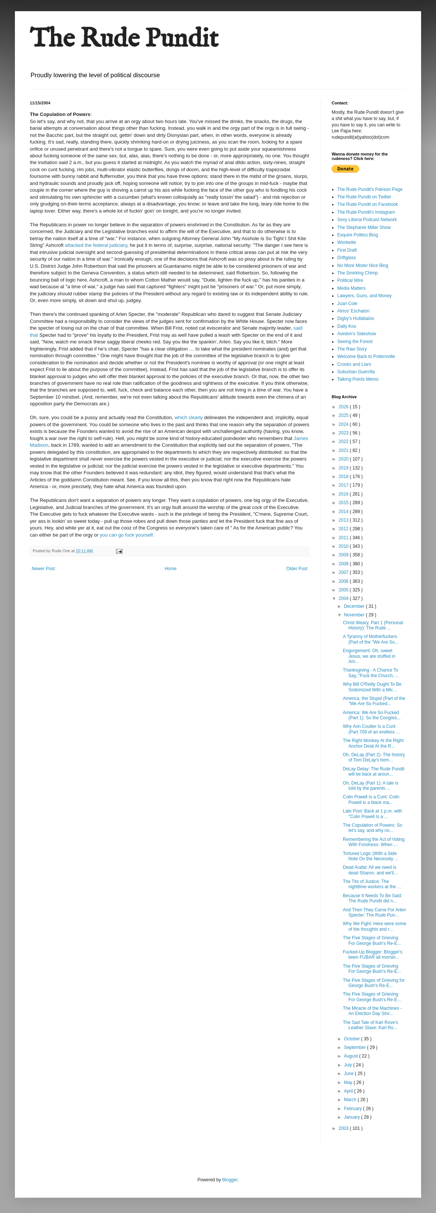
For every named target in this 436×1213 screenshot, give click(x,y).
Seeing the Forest (355, 341)
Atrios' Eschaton (353, 311)
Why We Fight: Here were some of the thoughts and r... (374, 926)
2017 (344, 485)
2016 (344, 494)
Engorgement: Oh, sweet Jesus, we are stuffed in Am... (369, 656)
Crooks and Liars (354, 364)
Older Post (296, 568)
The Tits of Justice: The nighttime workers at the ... (372, 884)
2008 (344, 563)
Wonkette (346, 242)
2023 (344, 433)
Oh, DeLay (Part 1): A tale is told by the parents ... (370, 785)
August (351, 1056)
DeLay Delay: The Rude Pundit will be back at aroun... (373, 771)
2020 (344, 459)
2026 (344, 406)
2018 (344, 476)
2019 (344, 468)
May (349, 1082)
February (353, 1108)
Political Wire (350, 280)
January (352, 1117)
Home (171, 568)
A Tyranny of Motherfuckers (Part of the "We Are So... (370, 639)
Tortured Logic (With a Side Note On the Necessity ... (370, 856)
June (349, 1073)
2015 (344, 502)
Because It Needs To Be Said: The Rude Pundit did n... (372, 898)
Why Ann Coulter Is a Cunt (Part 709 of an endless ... (371, 729)
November (355, 615)
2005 (344, 590)
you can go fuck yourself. (127, 535)
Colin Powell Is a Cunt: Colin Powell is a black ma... (371, 799)
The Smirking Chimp (357, 273)
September (355, 1047)
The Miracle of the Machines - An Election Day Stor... (372, 1011)
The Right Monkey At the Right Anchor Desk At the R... (373, 743)
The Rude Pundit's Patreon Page (369, 189)
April (349, 1091)
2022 (344, 441)
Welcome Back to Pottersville (366, 356)
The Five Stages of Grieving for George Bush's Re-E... (374, 983)
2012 (344, 528)
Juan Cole (347, 303)
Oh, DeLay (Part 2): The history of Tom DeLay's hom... (374, 757)
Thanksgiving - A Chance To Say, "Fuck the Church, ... (371, 672)
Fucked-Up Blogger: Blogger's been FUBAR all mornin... (372, 954)
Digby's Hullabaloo (355, 318)
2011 (344, 537)
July (348, 1065)
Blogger (229, 1179)
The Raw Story (352, 349)
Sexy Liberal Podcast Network (367, 219)
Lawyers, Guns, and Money (364, 295)
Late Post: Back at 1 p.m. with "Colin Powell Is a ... (372, 813)
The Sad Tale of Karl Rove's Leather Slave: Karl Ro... (370, 1025)
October (352, 1038)
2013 (344, 520)
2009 (344, 554)
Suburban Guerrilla (356, 371)
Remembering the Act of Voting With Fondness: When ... (373, 842)
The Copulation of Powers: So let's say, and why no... (372, 828)
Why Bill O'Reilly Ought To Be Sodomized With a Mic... (372, 687)
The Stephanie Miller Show (364, 227)
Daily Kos (346, 326)
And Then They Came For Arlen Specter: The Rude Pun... (374, 912)
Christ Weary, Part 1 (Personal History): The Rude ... (373, 625)
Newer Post (43, 568)
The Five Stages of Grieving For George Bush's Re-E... (372, 940)
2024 (344, 424)
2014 (344, 511)
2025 (344, 415)
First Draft (347, 250)
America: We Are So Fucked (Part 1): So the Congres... (372, 715)
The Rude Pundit (124, 39)
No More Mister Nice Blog (362, 265)
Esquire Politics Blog (357, 235)
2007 (344, 572)
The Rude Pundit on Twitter (364, 196)
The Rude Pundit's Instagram (366, 212)
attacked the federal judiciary (96, 245)
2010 (344, 546)
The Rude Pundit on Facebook (367, 204)
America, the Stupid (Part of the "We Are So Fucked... (374, 701)
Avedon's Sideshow (356, 333)
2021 (344, 450)
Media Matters (351, 288)
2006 (344, 581)
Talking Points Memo (358, 379)
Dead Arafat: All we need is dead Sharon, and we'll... (370, 870)
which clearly (189, 417)
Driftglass (346, 257)
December (355, 606)
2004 (344, 598)
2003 (344, 1128)
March (351, 1099)
